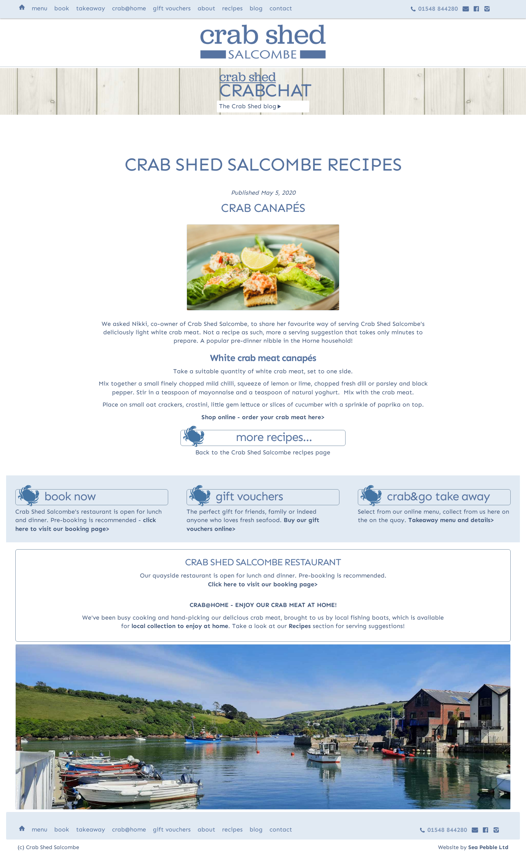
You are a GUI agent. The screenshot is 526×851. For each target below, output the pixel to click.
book (61, 8)
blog (256, 8)
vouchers (172, 8)
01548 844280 (434, 8)
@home (129, 8)
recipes (232, 8)
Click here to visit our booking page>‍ (263, 584)
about (206, 8)
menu (39, 8)
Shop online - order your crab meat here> (263, 417)
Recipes (300, 626)
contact (280, 8)
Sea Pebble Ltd (488, 847)
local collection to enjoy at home (180, 626)
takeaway (90, 8)
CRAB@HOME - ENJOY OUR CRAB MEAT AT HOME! (263, 605)
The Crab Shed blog (250, 106)
